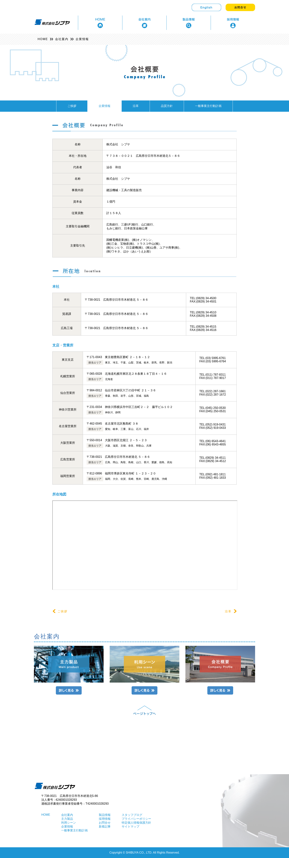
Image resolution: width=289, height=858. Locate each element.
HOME (43, 39)
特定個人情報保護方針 (136, 822)
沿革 (136, 105)
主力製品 (67, 818)
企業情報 (82, 39)
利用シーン (68, 822)
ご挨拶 (71, 105)
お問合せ (105, 822)
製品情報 (105, 814)
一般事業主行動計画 (208, 105)
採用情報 (105, 818)
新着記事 (105, 826)
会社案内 (61, 39)
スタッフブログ (132, 814)
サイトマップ (130, 826)
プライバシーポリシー (136, 818)
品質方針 (167, 105)
